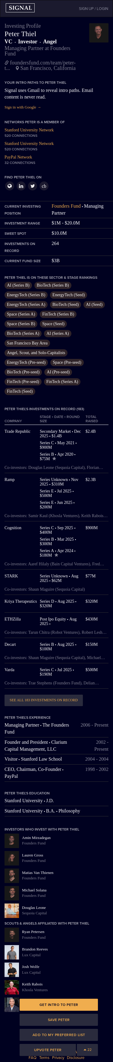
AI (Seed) (94, 304)
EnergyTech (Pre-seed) (26, 362)
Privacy (58, 1057)
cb (44, 186)
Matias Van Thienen (37, 872)
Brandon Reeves (35, 949)
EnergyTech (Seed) (68, 295)
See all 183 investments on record (44, 700)
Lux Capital (31, 955)
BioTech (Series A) (23, 333)
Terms (44, 1057)
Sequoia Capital (34, 913)
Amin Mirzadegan (36, 837)
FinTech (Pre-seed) (23, 381)
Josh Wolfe (30, 966)
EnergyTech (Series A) (26, 304)
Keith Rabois (32, 984)
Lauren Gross (32, 855)
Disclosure (75, 1057)
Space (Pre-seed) (67, 362)
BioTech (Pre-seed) (23, 372)
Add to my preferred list (59, 1035)
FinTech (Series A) (62, 381)
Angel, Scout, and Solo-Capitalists (36, 352)
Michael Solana (34, 890)
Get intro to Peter (58, 1005)
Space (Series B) (21, 324)
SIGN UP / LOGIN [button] (93, 8)
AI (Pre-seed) (58, 372)
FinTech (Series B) (58, 314)
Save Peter (59, 1020)
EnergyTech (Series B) (26, 295)
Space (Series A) (21, 314)
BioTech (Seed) (65, 304)
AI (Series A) (57, 333)
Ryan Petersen (33, 931)
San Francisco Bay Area (27, 343)
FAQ (32, 1057)
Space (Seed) (53, 324)
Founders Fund (66, 206)
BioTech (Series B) (53, 285)
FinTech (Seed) (20, 391)
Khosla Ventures (35, 990)
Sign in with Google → (23, 107)
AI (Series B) (18, 285)
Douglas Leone (34, 907)
